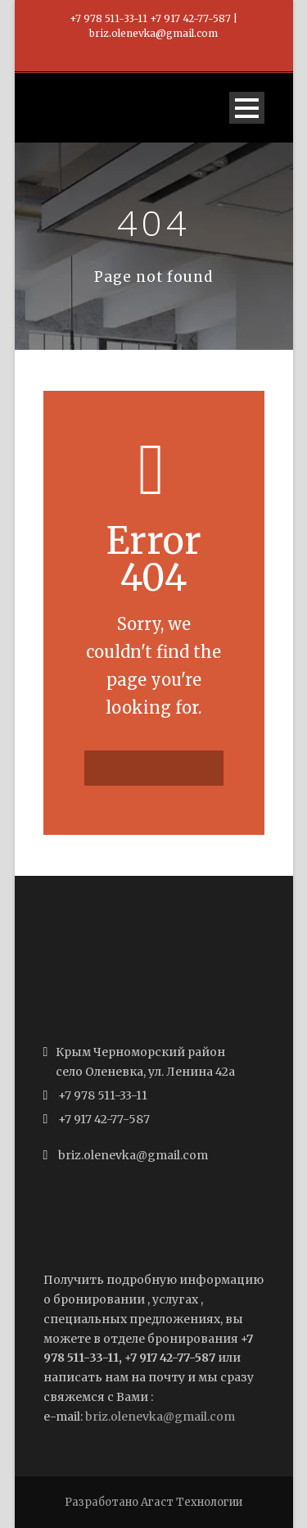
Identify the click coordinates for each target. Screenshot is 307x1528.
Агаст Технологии (191, 1502)
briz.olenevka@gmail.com (160, 1416)
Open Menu (246, 108)
